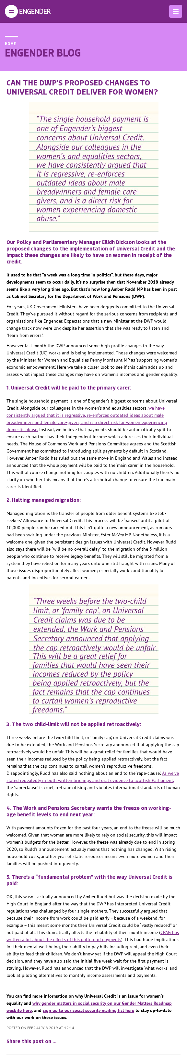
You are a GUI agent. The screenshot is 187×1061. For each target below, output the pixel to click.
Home (10, 43)
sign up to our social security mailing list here (88, 1010)
